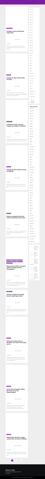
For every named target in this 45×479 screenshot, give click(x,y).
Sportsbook (14, 261)
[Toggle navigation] (6, 2)
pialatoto (31, 187)
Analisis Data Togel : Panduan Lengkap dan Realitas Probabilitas (16, 125)
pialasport (31, 9)
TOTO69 (31, 83)
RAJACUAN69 (32, 96)
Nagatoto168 (32, 241)
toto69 (31, 156)
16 (18, 460)
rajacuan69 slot (33, 236)
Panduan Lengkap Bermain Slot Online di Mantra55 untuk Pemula (16, 217)
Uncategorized (9, 28)
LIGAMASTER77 (32, 91)
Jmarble (32, 102)
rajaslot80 (32, 101)
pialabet (31, 24)
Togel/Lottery (9, 121)
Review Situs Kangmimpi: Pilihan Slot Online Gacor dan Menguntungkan (16, 390)
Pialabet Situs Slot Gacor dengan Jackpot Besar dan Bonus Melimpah (17, 438)
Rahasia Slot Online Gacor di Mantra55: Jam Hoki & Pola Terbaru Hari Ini (17, 342)
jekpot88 (31, 42)
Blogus (25, 477)
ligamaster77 (32, 167)
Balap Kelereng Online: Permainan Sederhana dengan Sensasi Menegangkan (16, 267)
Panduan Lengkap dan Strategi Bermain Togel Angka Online (15, 295)
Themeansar (30, 477)
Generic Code (10, 470)
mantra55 (31, 78)
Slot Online (9, 166)
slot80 (31, 55)
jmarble (31, 174)
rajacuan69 (32, 172)
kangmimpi (32, 73)
